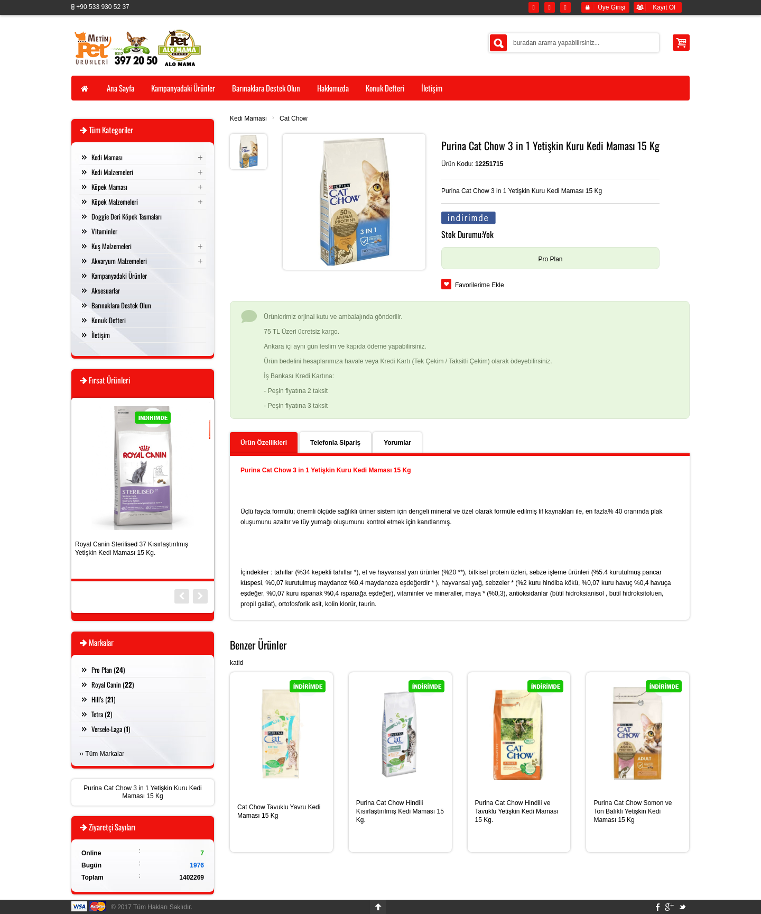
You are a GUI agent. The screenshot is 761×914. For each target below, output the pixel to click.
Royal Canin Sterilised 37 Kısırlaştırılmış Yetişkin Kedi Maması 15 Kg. (131, 548)
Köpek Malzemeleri (114, 201)
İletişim (100, 335)
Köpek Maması (109, 186)
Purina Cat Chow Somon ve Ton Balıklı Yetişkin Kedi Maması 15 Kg (632, 811)
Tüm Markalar (104, 753)
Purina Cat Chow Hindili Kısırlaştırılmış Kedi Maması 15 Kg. (400, 811)
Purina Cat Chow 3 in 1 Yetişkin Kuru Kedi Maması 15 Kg (142, 792)
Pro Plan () (108, 669)
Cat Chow (294, 118)
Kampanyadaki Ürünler (119, 275)
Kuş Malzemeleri (111, 246)
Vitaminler (104, 231)
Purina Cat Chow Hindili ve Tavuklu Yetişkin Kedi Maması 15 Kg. (517, 811)
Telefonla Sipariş (335, 442)
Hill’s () (103, 699)
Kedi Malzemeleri (112, 172)
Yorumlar (397, 442)
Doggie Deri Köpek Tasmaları (126, 216)
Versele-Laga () (110, 729)
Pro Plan (550, 259)
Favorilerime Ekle (479, 285)
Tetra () (101, 714)
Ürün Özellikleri (263, 442)
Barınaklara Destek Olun (121, 305)
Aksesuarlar (105, 290)
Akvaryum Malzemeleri (119, 260)
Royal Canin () (112, 684)
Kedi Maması (248, 118)
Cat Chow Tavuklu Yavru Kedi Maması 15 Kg (278, 811)
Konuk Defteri (108, 320)
